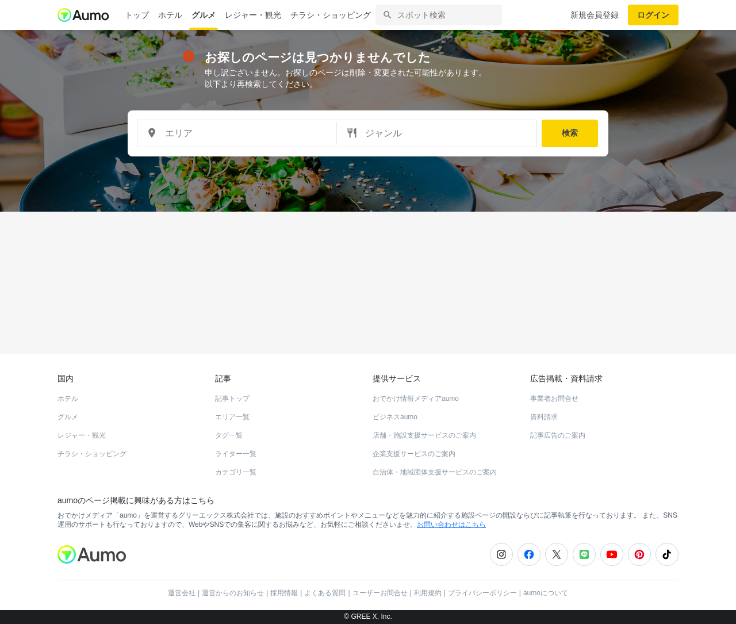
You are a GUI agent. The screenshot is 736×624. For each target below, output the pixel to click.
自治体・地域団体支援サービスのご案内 (435, 472)
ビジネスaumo (395, 417)
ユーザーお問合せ (380, 592)
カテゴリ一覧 (235, 472)
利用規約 (428, 592)
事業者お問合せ (554, 398)
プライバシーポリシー (482, 592)
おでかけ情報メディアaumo (416, 398)
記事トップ (232, 398)
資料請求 (544, 417)
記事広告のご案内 (557, 435)
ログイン (653, 15)
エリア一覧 (232, 417)
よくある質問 (325, 592)
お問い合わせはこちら (451, 524)
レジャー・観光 (253, 15)
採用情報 (284, 592)
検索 (570, 132)
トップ (137, 15)
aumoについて (545, 592)
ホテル (170, 15)
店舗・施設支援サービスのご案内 (424, 435)
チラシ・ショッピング (330, 15)
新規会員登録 (594, 15)
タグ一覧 (229, 435)
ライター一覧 (235, 453)
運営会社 (181, 592)
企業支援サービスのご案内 (414, 453)
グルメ (203, 15)
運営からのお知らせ (233, 592)
